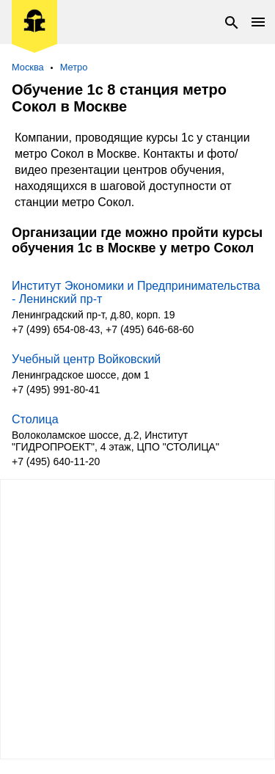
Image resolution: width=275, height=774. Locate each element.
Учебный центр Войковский (86, 359)
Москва (28, 67)
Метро (74, 67)
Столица (35, 419)
